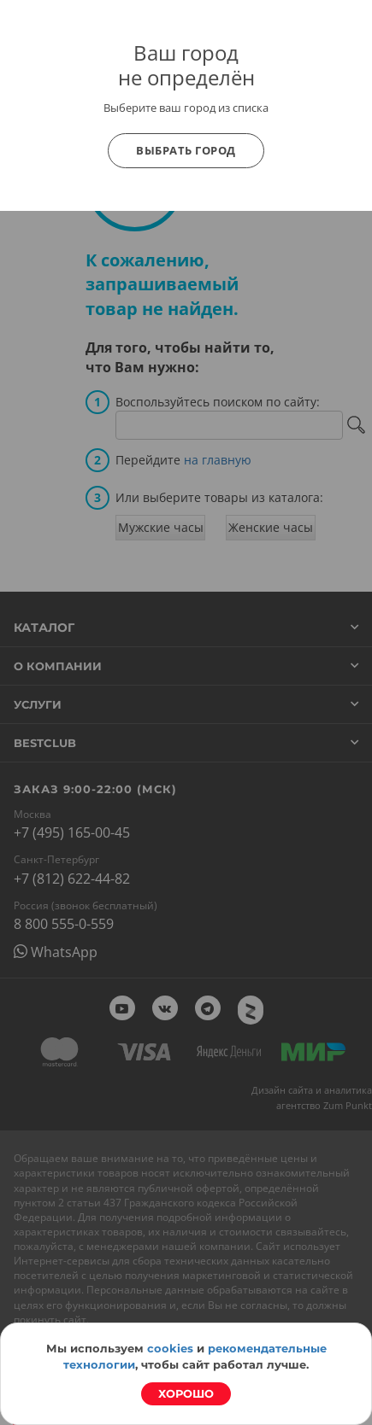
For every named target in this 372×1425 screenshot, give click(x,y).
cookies (170, 1348)
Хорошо (186, 1393)
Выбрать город (186, 150)
